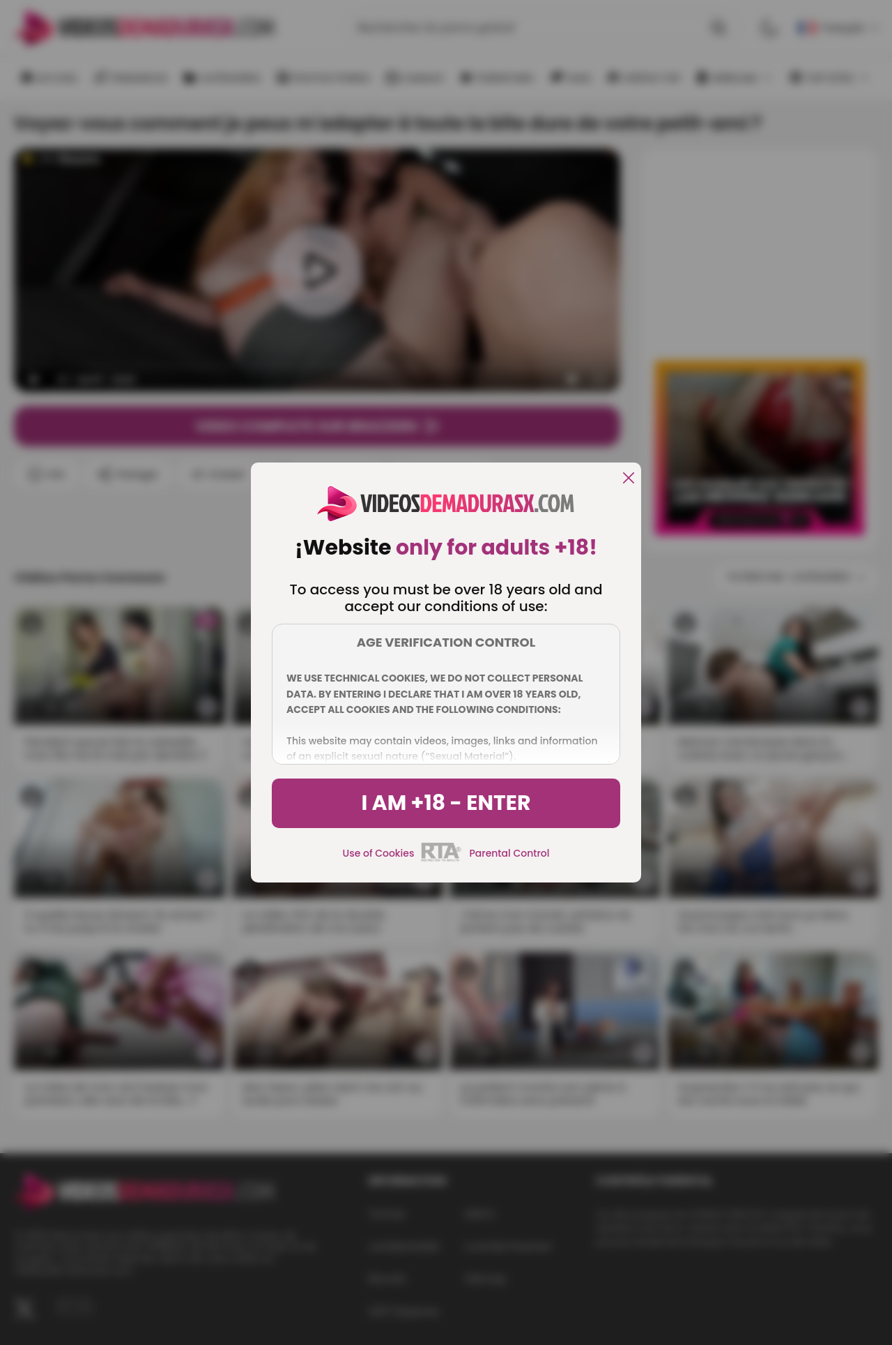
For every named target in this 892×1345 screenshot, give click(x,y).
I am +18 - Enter (445, 803)
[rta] (441, 859)
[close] (628, 479)
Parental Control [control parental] (509, 853)
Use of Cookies (379, 853)
